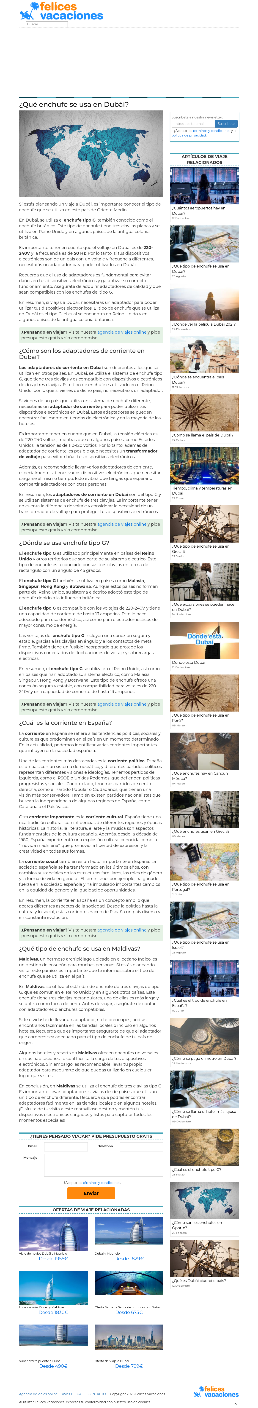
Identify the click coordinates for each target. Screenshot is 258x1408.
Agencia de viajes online (38, 1394)
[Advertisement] (129, 62)
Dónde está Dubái (188, 662)
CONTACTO (97, 1394)
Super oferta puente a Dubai (40, 1361)
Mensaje (30, 1158)
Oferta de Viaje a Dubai (112, 1361)
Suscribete (226, 124)
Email (32, 1146)
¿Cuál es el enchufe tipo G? (196, 1169)
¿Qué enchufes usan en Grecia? (201, 831)
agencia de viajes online (122, 332)
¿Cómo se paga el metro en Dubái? (204, 1058)
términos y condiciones (101, 1183)
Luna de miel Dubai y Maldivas (41, 1307)
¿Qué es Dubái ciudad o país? (199, 1281)
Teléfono (106, 1146)
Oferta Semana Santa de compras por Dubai (127, 1307)
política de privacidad (189, 135)
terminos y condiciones (211, 131)
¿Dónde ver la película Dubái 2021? (204, 324)
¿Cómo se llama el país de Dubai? (202, 435)
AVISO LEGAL (72, 1394)
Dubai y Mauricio (107, 1253)
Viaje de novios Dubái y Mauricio (43, 1253)
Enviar (91, 1193)
